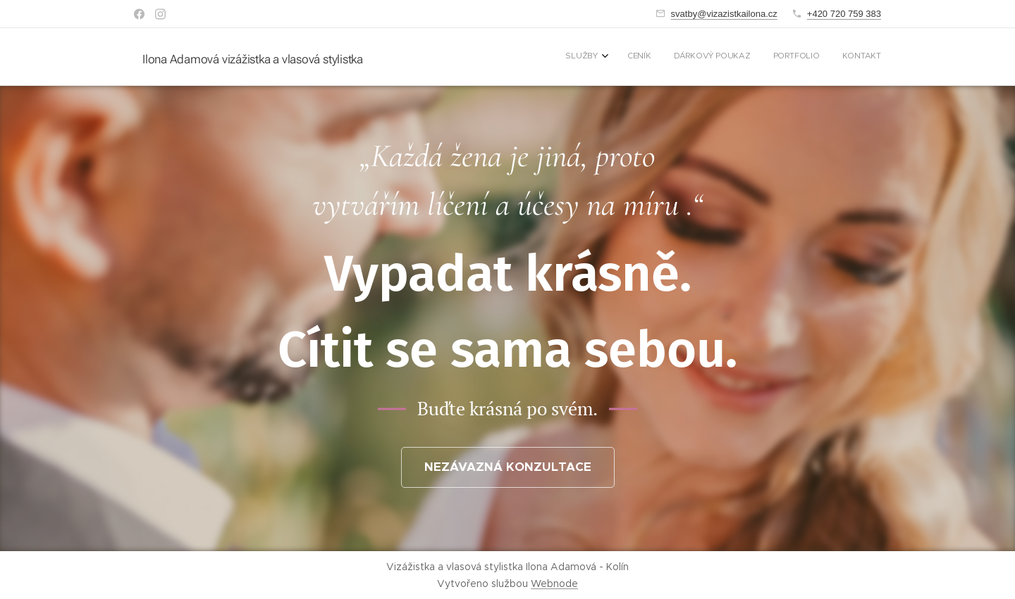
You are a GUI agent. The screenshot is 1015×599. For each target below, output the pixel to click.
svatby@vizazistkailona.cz (724, 13)
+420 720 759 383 (844, 13)
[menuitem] (791, 57)
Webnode (554, 583)
